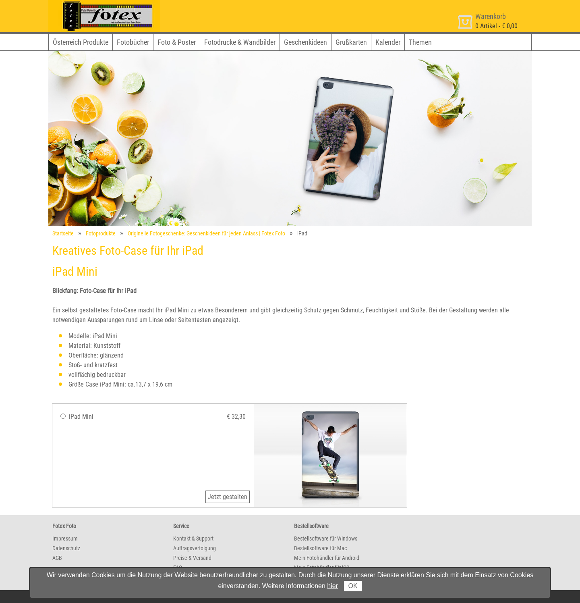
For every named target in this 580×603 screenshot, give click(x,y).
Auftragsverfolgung (194, 548)
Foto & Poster (176, 42)
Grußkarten (351, 42)
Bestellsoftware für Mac (320, 548)
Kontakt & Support (193, 538)
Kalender (387, 42)
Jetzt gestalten (227, 497)
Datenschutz (66, 548)
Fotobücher (133, 42)
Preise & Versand (192, 558)
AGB (57, 558)
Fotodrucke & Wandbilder (240, 42)
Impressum (65, 538)
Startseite (63, 233)
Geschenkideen (305, 42)
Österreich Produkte (80, 42)
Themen (420, 42)
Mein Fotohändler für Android (326, 558)
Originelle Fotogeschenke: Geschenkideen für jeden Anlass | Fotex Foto (206, 233)
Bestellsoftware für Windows (325, 538)
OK (352, 585)
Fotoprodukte (101, 233)
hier (332, 585)
